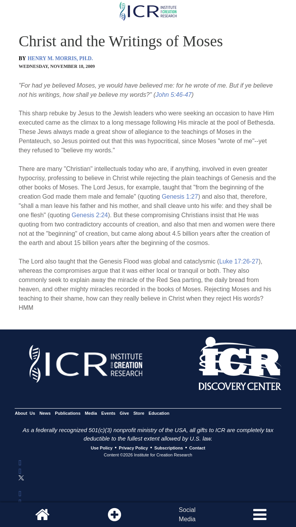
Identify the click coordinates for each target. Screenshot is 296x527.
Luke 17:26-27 (239, 261)
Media (91, 413)
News (44, 413)
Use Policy (101, 448)
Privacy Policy (133, 448)
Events (108, 413)
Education (159, 413)
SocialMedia (187, 514)
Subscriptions (168, 448)
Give (124, 413)
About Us (25, 413)
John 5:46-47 (174, 94)
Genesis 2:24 (90, 215)
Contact (197, 448)
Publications (68, 413)
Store (139, 413)
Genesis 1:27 (180, 196)
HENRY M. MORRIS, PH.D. (60, 58)
